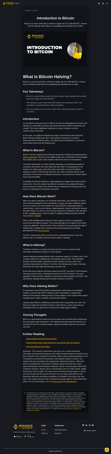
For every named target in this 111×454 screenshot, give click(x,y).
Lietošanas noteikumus (73, 408)
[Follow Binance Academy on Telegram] (89, 425)
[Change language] (103, 3)
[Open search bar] (98, 3)
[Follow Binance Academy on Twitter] (86, 425)
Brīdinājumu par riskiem (33, 410)
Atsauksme (58, 433)
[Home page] (8, 3)
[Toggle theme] (107, 3)
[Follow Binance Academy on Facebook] (83, 425)
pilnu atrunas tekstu (80, 401)
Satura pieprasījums (61, 430)
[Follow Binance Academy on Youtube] (92, 425)
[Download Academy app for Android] (29, 437)
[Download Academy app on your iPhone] (18, 437)
